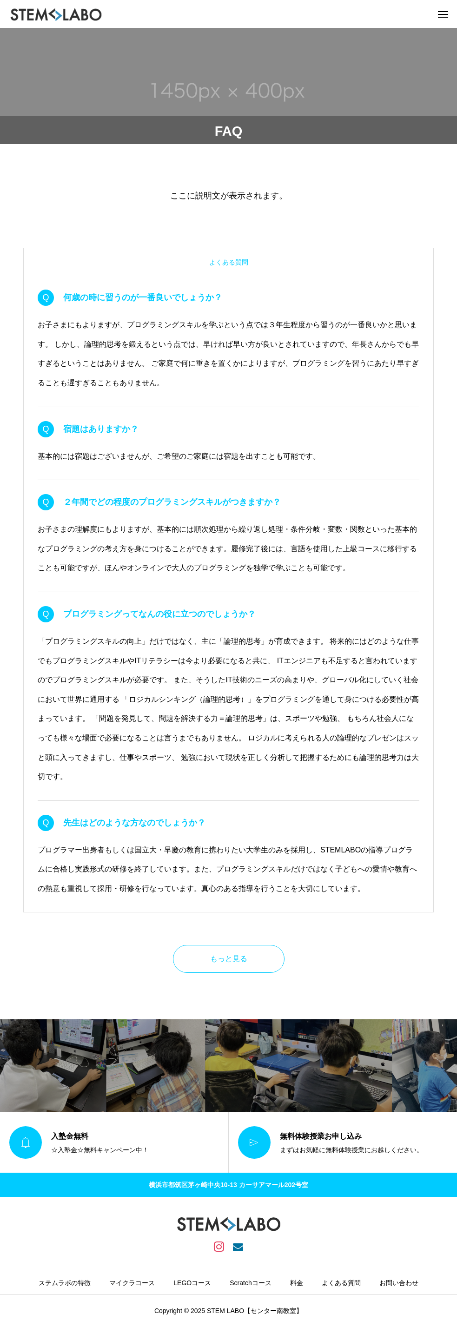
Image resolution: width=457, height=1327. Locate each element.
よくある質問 (341, 1283)
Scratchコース (250, 1283)
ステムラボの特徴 (65, 1283)
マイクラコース (132, 1283)
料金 (296, 1283)
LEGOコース (192, 1283)
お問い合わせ (398, 1283)
